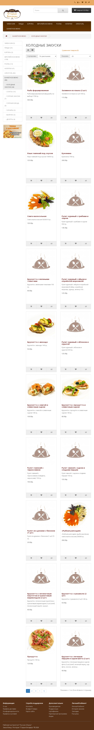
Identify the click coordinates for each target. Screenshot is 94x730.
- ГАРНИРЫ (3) (10, 110)
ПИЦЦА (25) (8, 48)
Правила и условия (10, 714)
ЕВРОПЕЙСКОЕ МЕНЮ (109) (12, 58)
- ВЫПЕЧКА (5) (10, 115)
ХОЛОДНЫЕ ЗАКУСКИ (39, 36)
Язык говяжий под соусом (40, 153)
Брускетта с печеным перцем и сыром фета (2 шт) (76, 657)
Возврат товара (31, 709)
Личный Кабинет (78, 706)
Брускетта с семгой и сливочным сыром (37, 406)
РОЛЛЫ (59, 24)
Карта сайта (30, 711)
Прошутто (32, 656)
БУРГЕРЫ (30, 24)
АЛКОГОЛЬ (80, 24)
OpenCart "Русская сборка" (22, 725)
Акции (51, 716)
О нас (5, 706)
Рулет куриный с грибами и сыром (75, 217)
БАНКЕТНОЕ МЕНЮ (13, 29)
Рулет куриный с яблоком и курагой (75, 343)
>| (44, 691)
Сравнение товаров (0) (70, 50)
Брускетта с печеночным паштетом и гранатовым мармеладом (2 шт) (39, 595)
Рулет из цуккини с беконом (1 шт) (41, 531)
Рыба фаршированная (38, 90)
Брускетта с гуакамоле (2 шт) (74, 594)
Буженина (66, 153)
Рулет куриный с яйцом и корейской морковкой (74, 280)
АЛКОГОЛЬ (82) (10, 73)
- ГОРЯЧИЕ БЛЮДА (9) (12, 104)
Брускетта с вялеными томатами (38, 280)
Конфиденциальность (11, 711)
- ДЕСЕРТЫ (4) (10, 119)
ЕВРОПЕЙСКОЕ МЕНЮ (45, 24)
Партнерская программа (58, 714)
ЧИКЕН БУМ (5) (10, 43)
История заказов (78, 709)
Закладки (75, 711)
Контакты (29, 706)
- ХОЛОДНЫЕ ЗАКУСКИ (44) (10, 86)
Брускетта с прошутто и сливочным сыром (74, 406)
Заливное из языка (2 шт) (74, 90)
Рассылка (75, 714)
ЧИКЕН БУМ (11, 24)
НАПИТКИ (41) (9, 68)
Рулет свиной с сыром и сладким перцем (73, 469)
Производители (54, 706)
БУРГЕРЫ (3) (9, 52)
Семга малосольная (36, 216)
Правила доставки (9, 709)
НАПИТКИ (68, 24)
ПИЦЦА (21, 24)
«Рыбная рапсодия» (71, 530)
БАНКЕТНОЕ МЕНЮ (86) (11, 79)
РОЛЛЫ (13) (9, 64)
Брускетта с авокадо (37, 342)
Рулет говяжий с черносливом (35, 469)
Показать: (65, 56)
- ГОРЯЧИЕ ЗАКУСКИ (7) (12, 97)
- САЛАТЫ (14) (10, 92)
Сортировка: (31, 56)
